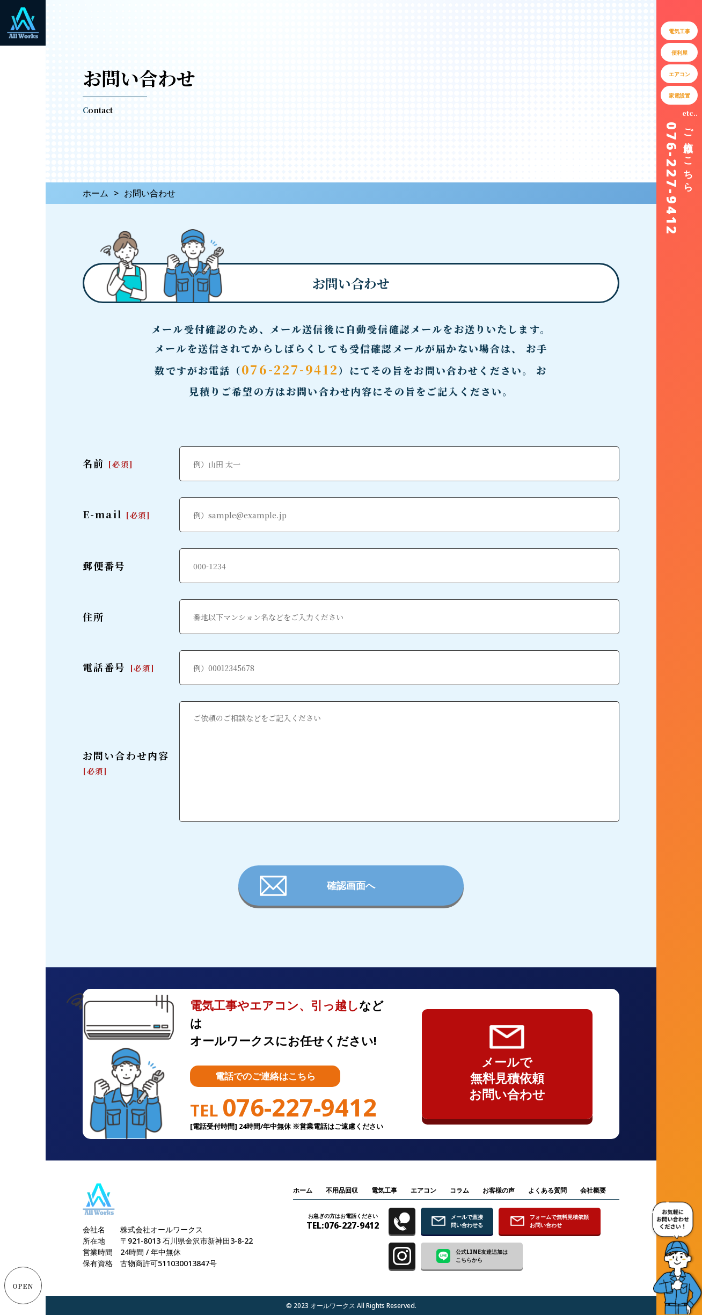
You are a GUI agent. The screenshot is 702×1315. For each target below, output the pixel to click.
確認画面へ (317, 885)
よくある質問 (547, 1190)
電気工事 (384, 1190)
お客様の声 (498, 1190)
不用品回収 (342, 1190)
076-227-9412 (290, 369)
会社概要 (593, 1190)
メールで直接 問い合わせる (457, 1221)
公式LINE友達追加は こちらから (472, 1255)
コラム (459, 1190)
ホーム (95, 193)
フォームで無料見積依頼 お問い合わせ (549, 1221)
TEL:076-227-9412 (342, 1221)
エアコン (423, 1190)
